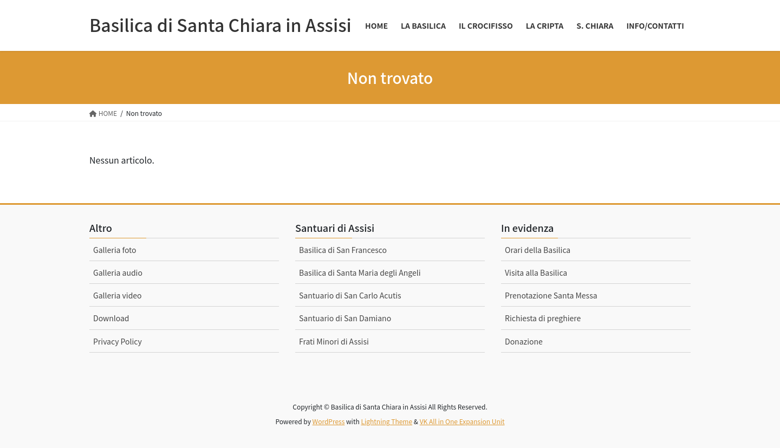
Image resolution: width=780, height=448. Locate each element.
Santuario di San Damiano (345, 318)
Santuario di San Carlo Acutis (350, 295)
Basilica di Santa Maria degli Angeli (360, 272)
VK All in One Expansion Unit (462, 421)
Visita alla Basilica (536, 272)
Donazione (524, 341)
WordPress (329, 421)
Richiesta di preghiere (543, 318)
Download (111, 318)
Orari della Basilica (537, 249)
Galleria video (117, 295)
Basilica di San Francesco (343, 249)
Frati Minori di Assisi (334, 341)
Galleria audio (117, 272)
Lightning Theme (386, 421)
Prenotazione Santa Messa (551, 295)
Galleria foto (114, 249)
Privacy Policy (117, 341)
